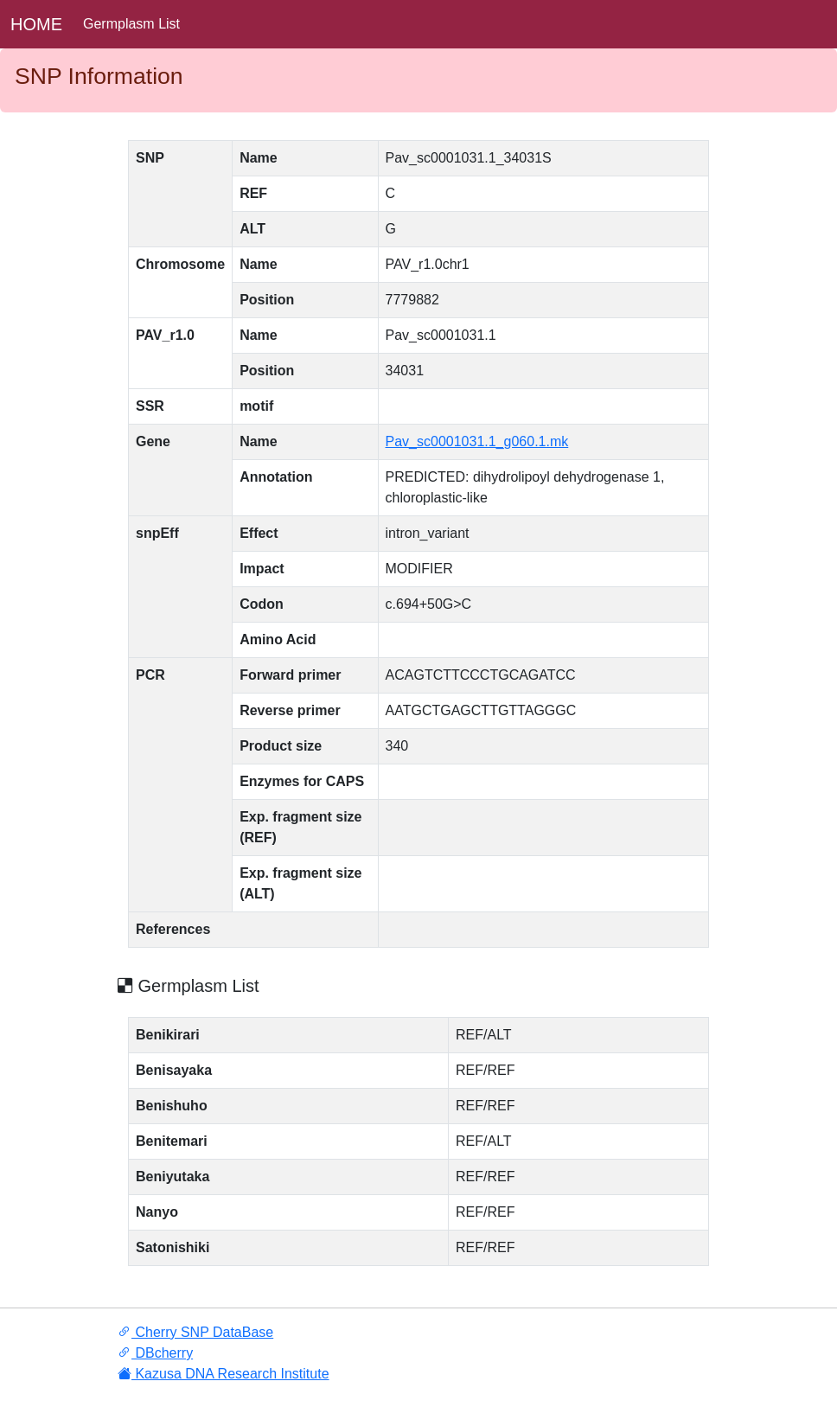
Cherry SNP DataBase (195, 1332)
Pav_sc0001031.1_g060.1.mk (477, 441)
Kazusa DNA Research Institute (223, 1373)
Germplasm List (131, 23)
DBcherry (155, 1353)
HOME (36, 24)
